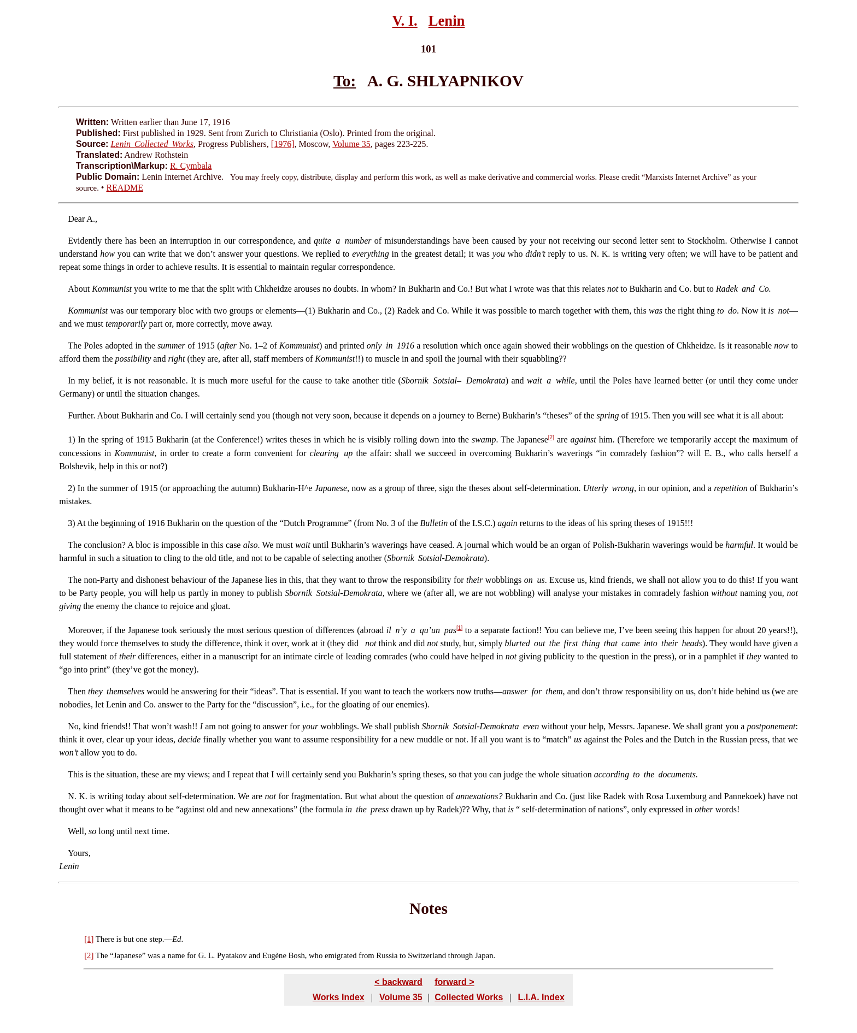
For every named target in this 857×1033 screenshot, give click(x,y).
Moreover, (86, 630)
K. (82, 796)
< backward (398, 982)
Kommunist (88, 310)
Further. (81, 415)
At (81, 523)
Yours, (79, 853)
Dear (76, 218)
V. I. (405, 21)
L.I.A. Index (541, 997)
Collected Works (469, 997)
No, (74, 726)
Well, (77, 831)
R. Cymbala (191, 165)
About (79, 288)
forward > (454, 982)
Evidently (85, 240)
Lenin (446, 21)
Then (77, 691)
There (105, 939)
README (124, 187)
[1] (459, 628)
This (75, 774)
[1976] (283, 144)
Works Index (339, 997)
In (71, 380)
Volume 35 (351, 144)
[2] (551, 437)
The (74, 345)
